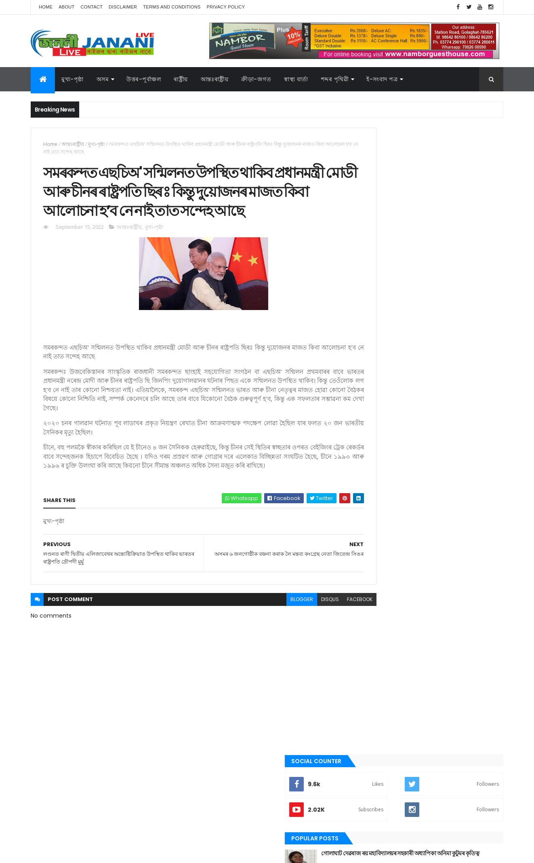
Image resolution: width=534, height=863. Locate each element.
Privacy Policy (226, 6)
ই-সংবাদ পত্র (381, 79)
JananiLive (73, 845)
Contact (92, 6)
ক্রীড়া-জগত (256, 79)
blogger (266, 637)
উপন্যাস (370, 524)
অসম (103, 79)
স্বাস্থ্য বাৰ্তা (296, 79)
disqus (294, 637)
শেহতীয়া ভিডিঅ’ (378, 701)
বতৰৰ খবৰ (372, 619)
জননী (368, 592)
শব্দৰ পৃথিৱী (335, 79)
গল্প (366, 564)
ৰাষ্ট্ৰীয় (368, 674)
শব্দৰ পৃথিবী (373, 688)
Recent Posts (393, 328)
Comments (466, 328)
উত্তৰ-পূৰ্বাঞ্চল (143, 79)
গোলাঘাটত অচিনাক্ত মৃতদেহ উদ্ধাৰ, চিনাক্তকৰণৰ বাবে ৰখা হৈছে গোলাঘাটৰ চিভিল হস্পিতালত (445, 296)
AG (48, 853)
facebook (324, 637)
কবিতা (368, 537)
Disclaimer (123, 6)
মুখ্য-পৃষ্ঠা (72, 79)
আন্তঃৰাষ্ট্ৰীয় (215, 79)
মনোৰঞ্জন (371, 633)
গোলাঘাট (371, 578)
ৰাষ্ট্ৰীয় (181, 79)
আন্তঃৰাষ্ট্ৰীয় (72, 144)
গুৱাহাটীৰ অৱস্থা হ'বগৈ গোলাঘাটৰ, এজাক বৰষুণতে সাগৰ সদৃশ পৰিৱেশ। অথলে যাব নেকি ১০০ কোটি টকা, (448, 267)
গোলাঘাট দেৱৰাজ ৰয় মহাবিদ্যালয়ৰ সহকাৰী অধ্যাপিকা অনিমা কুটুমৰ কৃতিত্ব (439, 231)
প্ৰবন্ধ (367, 606)
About (66, 6)
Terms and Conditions (171, 6)
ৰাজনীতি (371, 660)
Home (46, 6)
